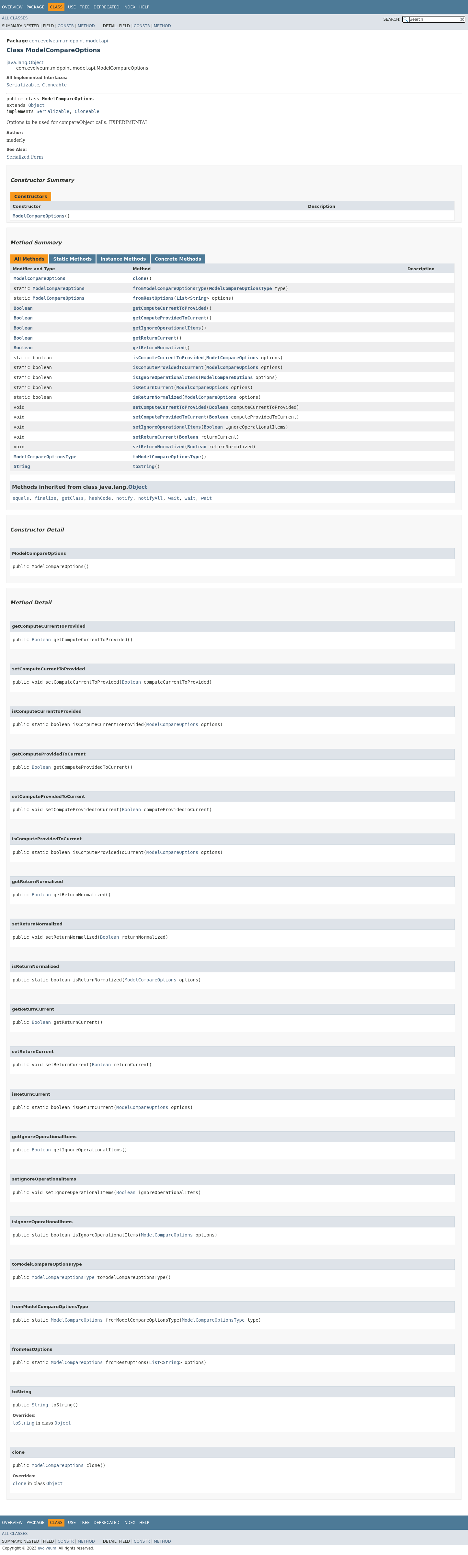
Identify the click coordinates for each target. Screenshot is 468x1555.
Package (35, 7)
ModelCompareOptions (38, 215)
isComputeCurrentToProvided (168, 357)
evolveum (47, 1548)
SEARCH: (392, 19)
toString (143, 466)
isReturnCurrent (153, 387)
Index (129, 7)
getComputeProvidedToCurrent (170, 317)
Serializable (22, 84)
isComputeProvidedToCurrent (168, 367)
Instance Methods (123, 259)
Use (72, 7)
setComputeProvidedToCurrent (170, 417)
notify (124, 498)
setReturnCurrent (155, 437)
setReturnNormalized (159, 446)
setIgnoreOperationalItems (167, 427)
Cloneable (54, 84)
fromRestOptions (153, 298)
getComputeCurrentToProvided (170, 308)
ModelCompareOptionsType (240, 288)
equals (21, 498)
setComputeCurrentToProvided (170, 407)
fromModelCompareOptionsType (170, 288)
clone (139, 278)
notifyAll (150, 498)
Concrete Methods (178, 259)
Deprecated (107, 7)
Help (144, 7)
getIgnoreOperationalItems (167, 327)
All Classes (15, 18)
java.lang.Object (24, 62)
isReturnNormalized (157, 397)
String (198, 298)
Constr (66, 26)
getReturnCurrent (155, 338)
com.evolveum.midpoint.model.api (68, 40)
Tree (85, 7)
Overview (12, 7)
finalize (45, 498)
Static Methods (72, 259)
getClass (73, 498)
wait (173, 498)
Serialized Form (24, 157)
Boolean (23, 308)
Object (36, 105)
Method (86, 26)
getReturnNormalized (159, 347)
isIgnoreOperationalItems (165, 377)
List (182, 298)
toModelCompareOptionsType (167, 456)
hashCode (100, 498)
